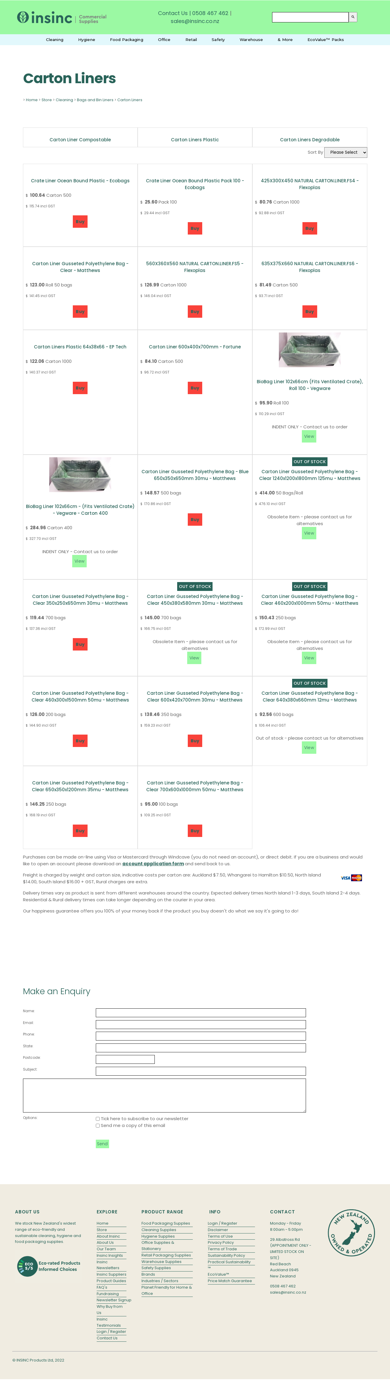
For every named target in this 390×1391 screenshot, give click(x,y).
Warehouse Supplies (161, 1268)
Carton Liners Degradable (310, 140)
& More (285, 39)
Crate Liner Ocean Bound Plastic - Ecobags (80, 181)
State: (28, 1045)
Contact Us (173, 13)
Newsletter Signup (112, 1306)
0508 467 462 (210, 13)
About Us (105, 1248)
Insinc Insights (110, 1261)
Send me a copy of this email (130, 1131)
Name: (29, 1010)
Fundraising (108, 1300)
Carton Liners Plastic (195, 140)
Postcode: (32, 1057)
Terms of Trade (222, 1255)
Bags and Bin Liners (95, 99)
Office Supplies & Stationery (157, 1252)
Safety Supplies (156, 1274)
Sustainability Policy (226, 1261)
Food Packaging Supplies (165, 1229)
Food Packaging (126, 39)
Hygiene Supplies (158, 1242)
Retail (191, 39)
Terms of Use (220, 1242)
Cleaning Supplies (158, 1236)
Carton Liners (129, 99)
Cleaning (54, 39)
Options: (30, 1123)
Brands (148, 1280)
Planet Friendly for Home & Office (166, 1296)
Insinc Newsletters (108, 1271)
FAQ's (102, 1293)
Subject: (30, 1069)
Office (164, 39)
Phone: (29, 1034)
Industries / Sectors (159, 1287)
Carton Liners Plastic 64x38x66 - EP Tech (80, 347)
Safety (218, 39)
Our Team (106, 1255)
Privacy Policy (221, 1248)
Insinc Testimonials (109, 1328)
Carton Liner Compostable (80, 140)
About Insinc (108, 1242)
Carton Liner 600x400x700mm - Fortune (195, 347)
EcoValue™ (218, 1280)
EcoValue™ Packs (325, 39)
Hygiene (86, 39)
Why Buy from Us (110, 1316)
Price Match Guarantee (230, 1287)
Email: (28, 1022)
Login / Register (111, 1338)
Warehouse (251, 39)
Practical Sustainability (229, 1268)
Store (47, 99)
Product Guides (111, 1287)
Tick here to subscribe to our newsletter (142, 1125)
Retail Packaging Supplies (166, 1261)
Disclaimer (218, 1236)
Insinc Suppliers (111, 1280)
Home (32, 99)
